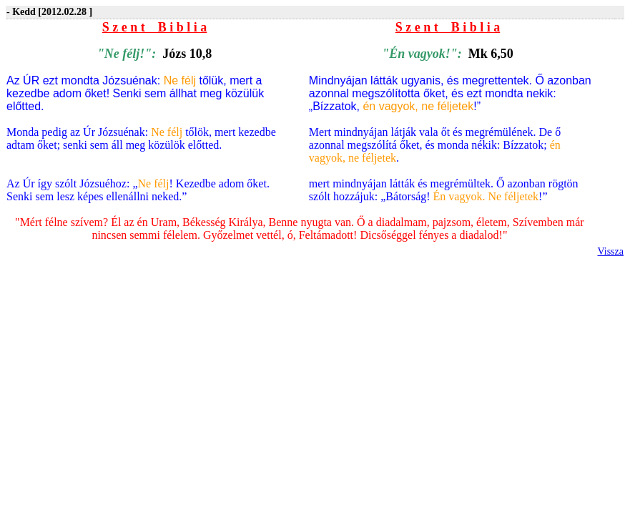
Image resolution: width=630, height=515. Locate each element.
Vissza (611, 251)
